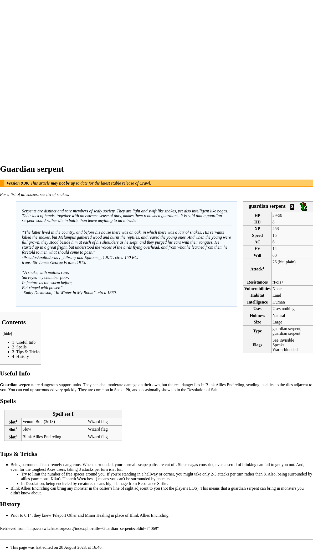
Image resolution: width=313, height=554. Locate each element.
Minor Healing (97, 515)
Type (257, 331)
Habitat (257, 295)
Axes (51, 469)
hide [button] (7, 333)
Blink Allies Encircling (225, 385)
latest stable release (117, 183)
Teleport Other (64, 515)
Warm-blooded (285, 349)
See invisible (283, 340)
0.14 (28, 515)
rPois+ (278, 282)
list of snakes (57, 194)
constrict (206, 464)
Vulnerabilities (257, 288)
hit (281, 262)
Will (257, 255)
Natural (279, 315)
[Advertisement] (21, 79)
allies (25, 479)
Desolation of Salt (202, 390)
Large (277, 322)
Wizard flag (97, 421)
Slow (27, 429)
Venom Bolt (33, 421)
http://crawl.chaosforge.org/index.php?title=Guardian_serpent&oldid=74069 (92, 528)
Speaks (278, 345)
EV (257, 248)
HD (257, 222)
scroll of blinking (241, 464)
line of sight (123, 488)
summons (40, 479)
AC (257, 242)
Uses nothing (284, 308)
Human (279, 302)
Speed (257, 235)
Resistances (257, 282)
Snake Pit (122, 390)
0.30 (24, 183)
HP (257, 215)
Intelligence (257, 302)
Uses (257, 308)
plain (290, 262)
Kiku (54, 479)
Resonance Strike (152, 483)
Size (257, 322)
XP (257, 228)
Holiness (257, 315)
